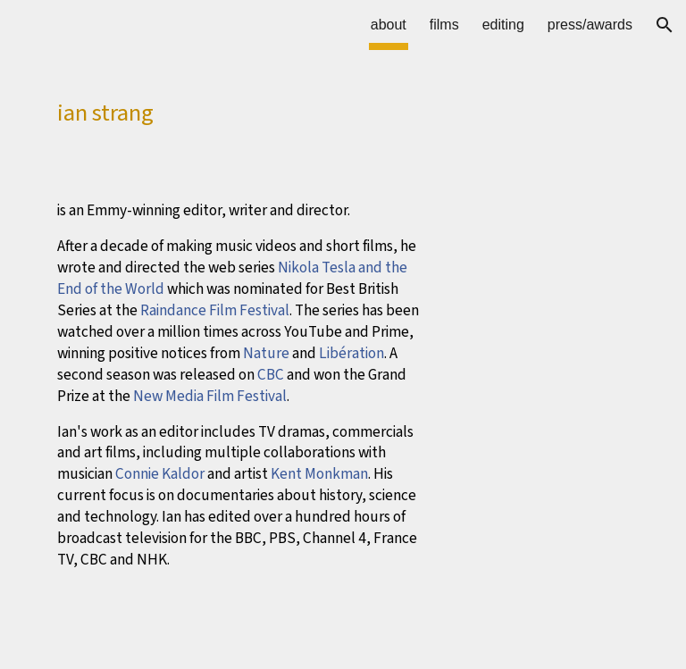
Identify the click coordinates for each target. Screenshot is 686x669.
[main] (242, 108)
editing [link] (503, 24)
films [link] (444, 24)
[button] (664, 25)
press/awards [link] (590, 24)
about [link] (388, 24)
